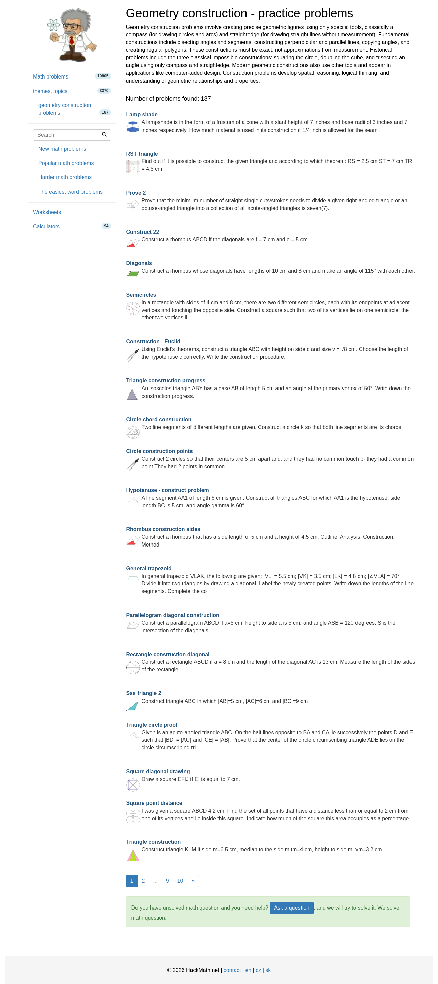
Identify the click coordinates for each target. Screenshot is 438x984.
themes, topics (72, 91)
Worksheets (47, 212)
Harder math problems (65, 177)
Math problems (72, 76)
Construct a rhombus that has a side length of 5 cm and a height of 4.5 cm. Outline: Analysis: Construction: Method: (260, 537)
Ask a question (291, 908)
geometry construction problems (74, 109)
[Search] (104, 135)
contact (232, 970)
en (248, 970)
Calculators (72, 226)
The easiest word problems (70, 192)
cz (258, 970)
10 (180, 881)
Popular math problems (66, 163)
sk (268, 970)
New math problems (62, 149)
